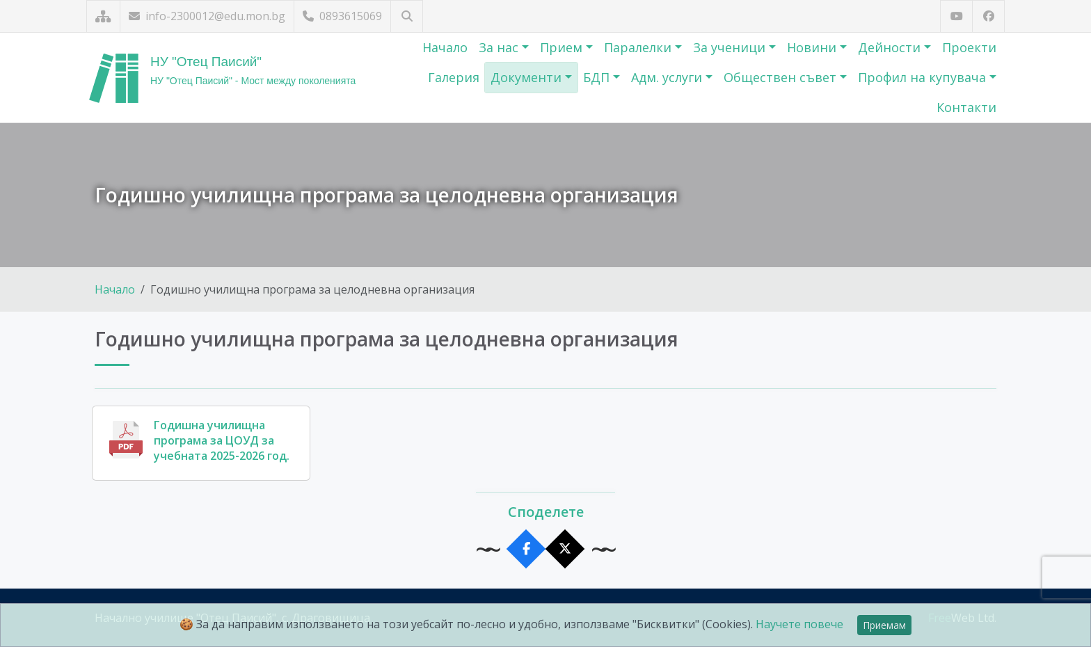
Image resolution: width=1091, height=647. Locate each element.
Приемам (884, 625)
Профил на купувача (923, 77)
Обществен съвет (782, 77)
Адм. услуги (668, 77)
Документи (528, 77)
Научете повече (799, 624)
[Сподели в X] (565, 549)
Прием (563, 47)
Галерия (453, 77)
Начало (445, 47)
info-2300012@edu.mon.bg (207, 16)
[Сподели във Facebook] (526, 549)
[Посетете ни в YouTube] (956, 16)
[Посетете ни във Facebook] (988, 16)
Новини (813, 47)
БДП (598, 77)
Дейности (891, 47)
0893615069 (342, 16)
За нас (500, 47)
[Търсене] (406, 16)
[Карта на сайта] (103, 16)
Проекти (969, 47)
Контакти (966, 107)
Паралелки (639, 47)
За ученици (731, 47)
